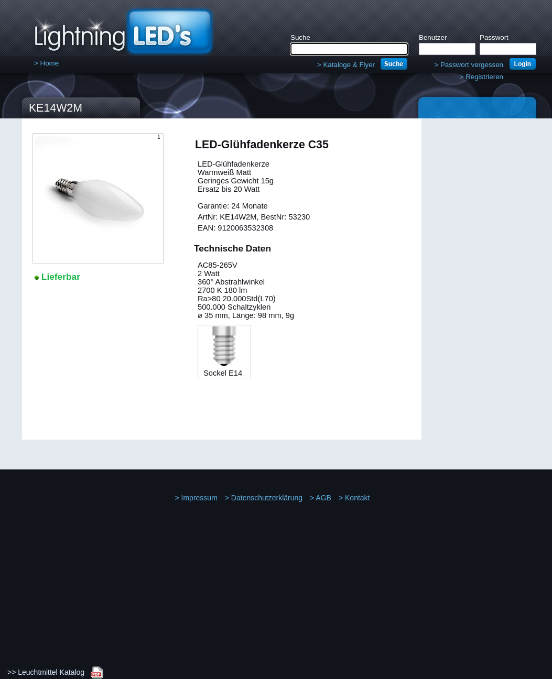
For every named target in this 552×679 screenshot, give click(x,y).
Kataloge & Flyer (346, 65)
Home (46, 63)
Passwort (494, 37)
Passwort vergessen (468, 65)
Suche (300, 37)
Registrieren (481, 77)
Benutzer (433, 37)
